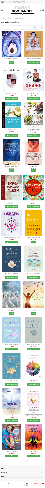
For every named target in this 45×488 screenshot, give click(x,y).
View (11, 62)
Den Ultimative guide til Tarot (33, 202)
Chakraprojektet (33, 380)
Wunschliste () (18, 2)
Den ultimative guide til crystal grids (11, 237)
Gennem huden (33, 166)
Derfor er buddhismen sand (33, 237)
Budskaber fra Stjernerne (11, 58)
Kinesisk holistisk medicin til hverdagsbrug (33, 130)
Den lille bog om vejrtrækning (11, 344)
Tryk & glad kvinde (11, 451)
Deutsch (4, 2)
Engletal (11, 416)
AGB (9, 1)
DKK (11, 2)
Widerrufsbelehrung (16, 1)
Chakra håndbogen (33, 451)
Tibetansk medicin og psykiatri (33, 58)
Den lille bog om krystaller (11, 273)
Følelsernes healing (33, 309)
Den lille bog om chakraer (33, 273)
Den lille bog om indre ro (11, 380)
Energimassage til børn (11, 202)
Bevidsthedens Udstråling (33, 416)
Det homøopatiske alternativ (11, 166)
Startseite (23, 1)
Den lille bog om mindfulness (33, 344)
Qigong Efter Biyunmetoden (33, 93)
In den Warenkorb (33, 62)
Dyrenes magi (11, 309)
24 (42, 27)
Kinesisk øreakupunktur (11, 93)
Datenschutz (4, 1)
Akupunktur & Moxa (11, 129)
